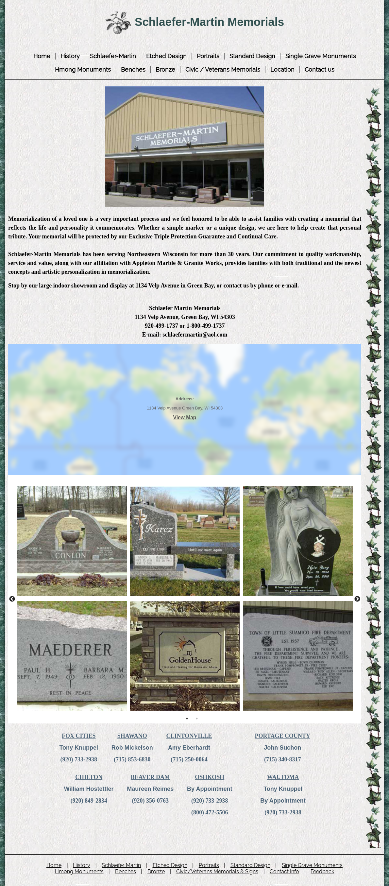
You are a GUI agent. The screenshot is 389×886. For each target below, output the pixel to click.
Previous (12, 599)
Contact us (319, 69)
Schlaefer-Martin (113, 56)
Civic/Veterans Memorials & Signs (217, 871)
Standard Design (252, 56)
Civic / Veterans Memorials (222, 69)
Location (282, 69)
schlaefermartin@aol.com (194, 334)
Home (41, 56)
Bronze (165, 69)
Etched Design (166, 56)
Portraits (208, 56)
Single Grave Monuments (320, 56)
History (70, 56)
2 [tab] (197, 718)
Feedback (322, 871)
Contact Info (284, 871)
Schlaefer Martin (121, 865)
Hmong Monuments (83, 69)
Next (357, 599)
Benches (133, 69)
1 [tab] (187, 718)
